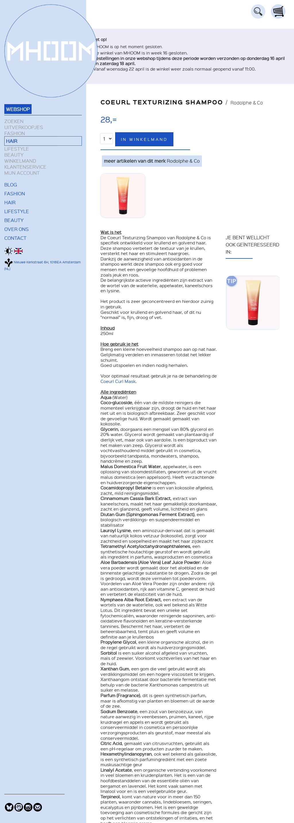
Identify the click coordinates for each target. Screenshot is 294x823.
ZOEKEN (14, 121)
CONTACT (15, 238)
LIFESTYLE (16, 149)
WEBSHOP (18, 109)
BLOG (10, 184)
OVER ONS (16, 229)
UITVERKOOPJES (23, 127)
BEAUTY (14, 155)
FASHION (14, 133)
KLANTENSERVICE (25, 167)
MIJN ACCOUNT (22, 173)
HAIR (11, 141)
